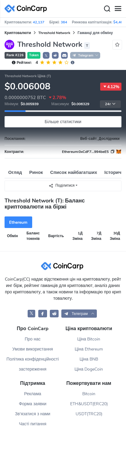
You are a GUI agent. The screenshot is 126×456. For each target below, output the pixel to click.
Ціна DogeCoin (89, 369)
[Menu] (117, 8)
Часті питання (32, 424)
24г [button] (110, 104)
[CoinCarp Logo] (27, 9)
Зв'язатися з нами (32, 414)
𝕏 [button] (46, 55)
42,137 (38, 22)
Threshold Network (54, 32)
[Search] (107, 8)
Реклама (32, 394)
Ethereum (18, 222)
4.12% (110, 86)
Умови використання (32, 349)
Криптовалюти (18, 32)
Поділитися (61, 185)
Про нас (32, 339)
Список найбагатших (73, 172)
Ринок (36, 172)
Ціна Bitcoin (88, 339)
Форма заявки (32, 404)
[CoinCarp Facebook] (42, 313)
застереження (32, 369)
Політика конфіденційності (32, 359)
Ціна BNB (89, 359)
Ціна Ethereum (89, 349)
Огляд (15, 172)
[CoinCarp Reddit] (54, 313)
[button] (55, 55)
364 (64, 22)
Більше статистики (63, 122)
